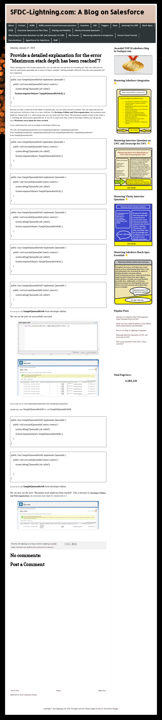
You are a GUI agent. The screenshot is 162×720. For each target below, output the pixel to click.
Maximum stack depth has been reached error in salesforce (35, 547)
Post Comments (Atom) (28, 695)
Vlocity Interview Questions (87, 31)
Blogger (115, 709)
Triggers (105, 26)
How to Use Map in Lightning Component (131, 330)
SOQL (10, 31)
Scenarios (84, 26)
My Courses (74, 35)
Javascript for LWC (130, 26)
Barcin (100, 709)
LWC (95, 26)
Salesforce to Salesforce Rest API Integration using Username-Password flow (132, 318)
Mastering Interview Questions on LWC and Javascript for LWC (36, 35)
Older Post (102, 691)
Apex (115, 26)
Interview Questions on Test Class (33, 31)
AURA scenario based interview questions (57, 26)
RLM (55, 40)
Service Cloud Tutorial (127, 35)
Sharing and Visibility (61, 31)
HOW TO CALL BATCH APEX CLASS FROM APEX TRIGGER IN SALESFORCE (133, 325)
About (11, 26)
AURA (32, 26)
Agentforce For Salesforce (37, 40)
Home (58, 691)
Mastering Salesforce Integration (98, 35)
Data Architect (15, 40)
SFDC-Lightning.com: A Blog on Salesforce (77, 12)
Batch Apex (147, 26)
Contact (21, 26)
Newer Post (15, 691)
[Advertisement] (58, 655)
